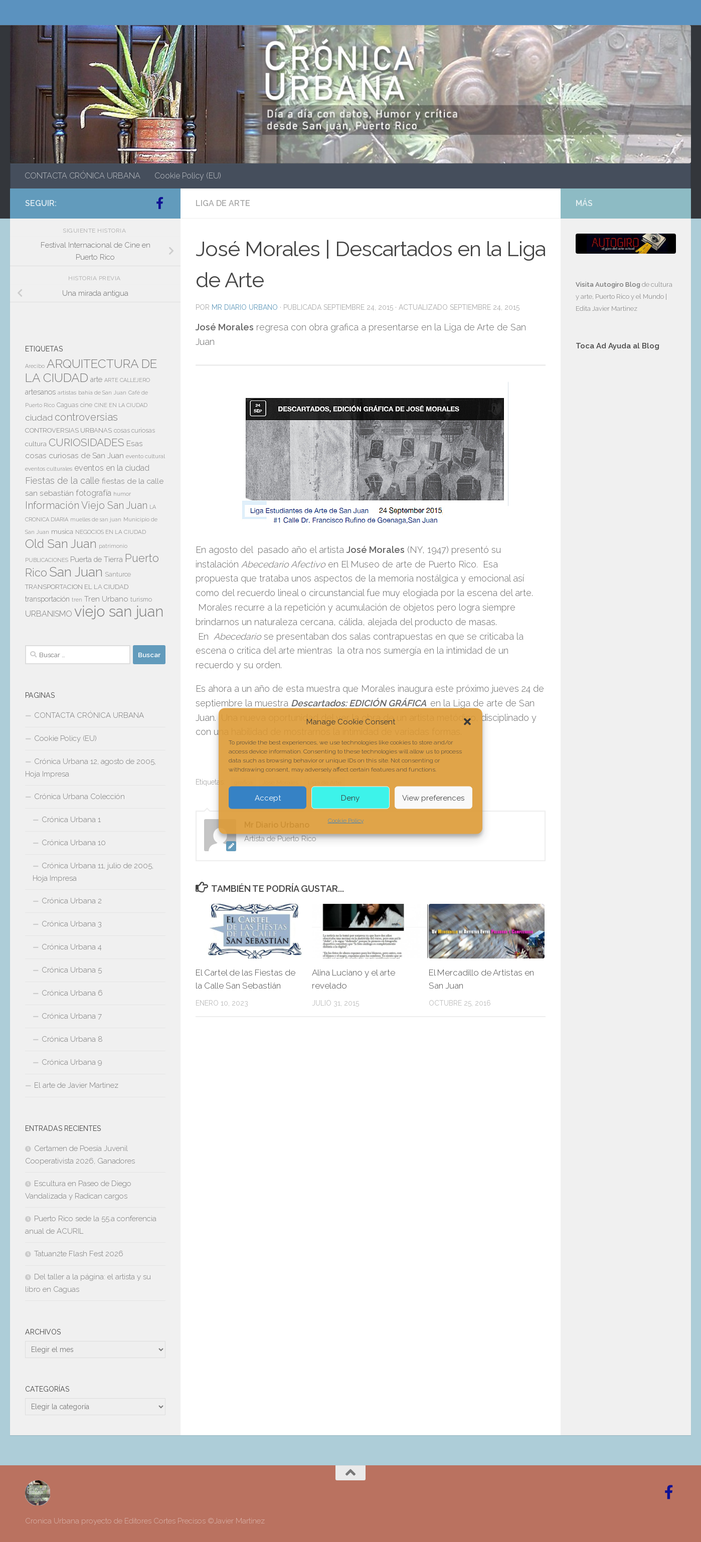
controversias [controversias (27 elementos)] (86, 417)
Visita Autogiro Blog (609, 284)
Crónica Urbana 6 (72, 993)
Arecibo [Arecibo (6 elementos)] (35, 366)
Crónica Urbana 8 (72, 1039)
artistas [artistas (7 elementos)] (67, 392)
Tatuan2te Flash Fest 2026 (78, 1253)
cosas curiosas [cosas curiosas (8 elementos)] (134, 430)
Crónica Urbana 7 (72, 1016)
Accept (268, 797)
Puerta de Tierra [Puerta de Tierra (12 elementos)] (96, 559)
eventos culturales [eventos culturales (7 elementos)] (48, 468)
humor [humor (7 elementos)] (122, 493)
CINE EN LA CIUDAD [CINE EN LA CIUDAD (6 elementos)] (120, 405)
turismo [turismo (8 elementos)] (141, 599)
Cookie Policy (346, 820)
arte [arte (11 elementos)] (96, 379)
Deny (350, 797)
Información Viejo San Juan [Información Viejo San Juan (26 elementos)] (86, 505)
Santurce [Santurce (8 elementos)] (118, 574)
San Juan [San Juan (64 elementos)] (76, 572)
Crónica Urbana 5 (72, 970)
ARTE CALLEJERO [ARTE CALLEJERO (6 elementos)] (127, 380)
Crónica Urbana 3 (72, 923)
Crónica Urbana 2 (72, 900)
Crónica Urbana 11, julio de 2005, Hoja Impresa (93, 872)
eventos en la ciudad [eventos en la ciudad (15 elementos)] (111, 468)
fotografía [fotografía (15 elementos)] (93, 493)
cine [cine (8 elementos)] (86, 405)
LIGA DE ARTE (223, 203)
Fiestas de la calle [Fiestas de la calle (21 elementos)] (62, 480)
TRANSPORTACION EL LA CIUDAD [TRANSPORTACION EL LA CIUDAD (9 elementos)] (76, 587)
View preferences (433, 797)
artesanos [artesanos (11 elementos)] (40, 392)
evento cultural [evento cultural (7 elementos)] (145, 456)
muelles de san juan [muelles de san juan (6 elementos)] (95, 519)
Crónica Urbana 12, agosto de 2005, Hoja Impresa (90, 768)
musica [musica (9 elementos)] (62, 531)
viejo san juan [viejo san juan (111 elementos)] (118, 611)
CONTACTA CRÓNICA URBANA (82, 175)
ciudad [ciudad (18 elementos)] (39, 418)
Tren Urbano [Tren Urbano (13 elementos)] (106, 599)
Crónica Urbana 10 (74, 842)
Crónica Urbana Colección (79, 796)
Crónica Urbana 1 (71, 819)
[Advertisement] (626, 527)
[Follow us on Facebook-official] (159, 203)
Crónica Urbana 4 (72, 946)
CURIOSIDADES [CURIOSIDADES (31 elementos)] (86, 442)
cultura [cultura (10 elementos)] (36, 444)
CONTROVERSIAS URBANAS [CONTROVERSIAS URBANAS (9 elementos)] (68, 430)
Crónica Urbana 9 (72, 1062)
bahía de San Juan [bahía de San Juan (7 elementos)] (102, 392)
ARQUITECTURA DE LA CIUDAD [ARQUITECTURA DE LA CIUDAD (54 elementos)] (91, 370)
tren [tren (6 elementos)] (77, 600)
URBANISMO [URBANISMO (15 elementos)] (48, 614)
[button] (467, 722)
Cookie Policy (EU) (187, 175)
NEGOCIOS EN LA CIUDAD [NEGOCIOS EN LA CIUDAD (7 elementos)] (110, 531)
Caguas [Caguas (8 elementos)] (67, 405)
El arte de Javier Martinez (76, 1085)
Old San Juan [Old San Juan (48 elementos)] (61, 544)
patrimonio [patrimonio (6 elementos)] (113, 546)
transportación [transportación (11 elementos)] (47, 599)
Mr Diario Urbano (245, 307)
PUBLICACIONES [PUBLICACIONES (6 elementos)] (46, 560)
